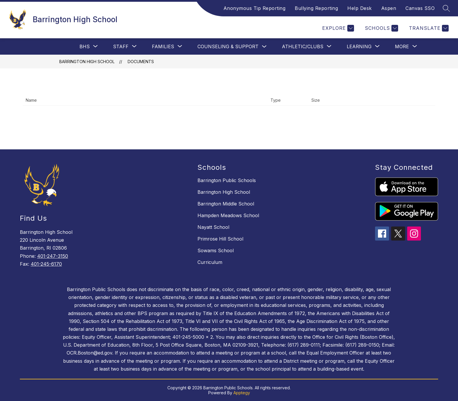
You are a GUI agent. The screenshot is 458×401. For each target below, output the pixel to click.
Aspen (388, 8)
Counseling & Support (228, 46)
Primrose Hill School (220, 239)
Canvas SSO (420, 8)
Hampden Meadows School (228, 215)
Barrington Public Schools (226, 180)
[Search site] (446, 8)
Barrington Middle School (225, 204)
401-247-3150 (52, 256)
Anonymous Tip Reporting (254, 8)
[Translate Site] (428, 28)
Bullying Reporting (316, 8)
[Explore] (337, 28)
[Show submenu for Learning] (359, 46)
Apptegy (241, 392)
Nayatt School (213, 227)
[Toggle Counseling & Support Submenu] (264, 47)
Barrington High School (86, 61)
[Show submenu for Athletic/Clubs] (302, 46)
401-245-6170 (46, 264)
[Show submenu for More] (402, 46)
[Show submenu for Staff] (121, 46)
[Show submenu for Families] (163, 46)
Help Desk (359, 8)
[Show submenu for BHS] (84, 46)
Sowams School (215, 250)
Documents (141, 61)
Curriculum (209, 262)
